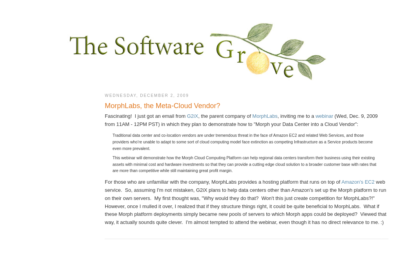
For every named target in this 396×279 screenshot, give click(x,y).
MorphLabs (265, 116)
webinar (324, 116)
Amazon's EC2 (358, 182)
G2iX (192, 116)
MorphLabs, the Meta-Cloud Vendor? (162, 106)
